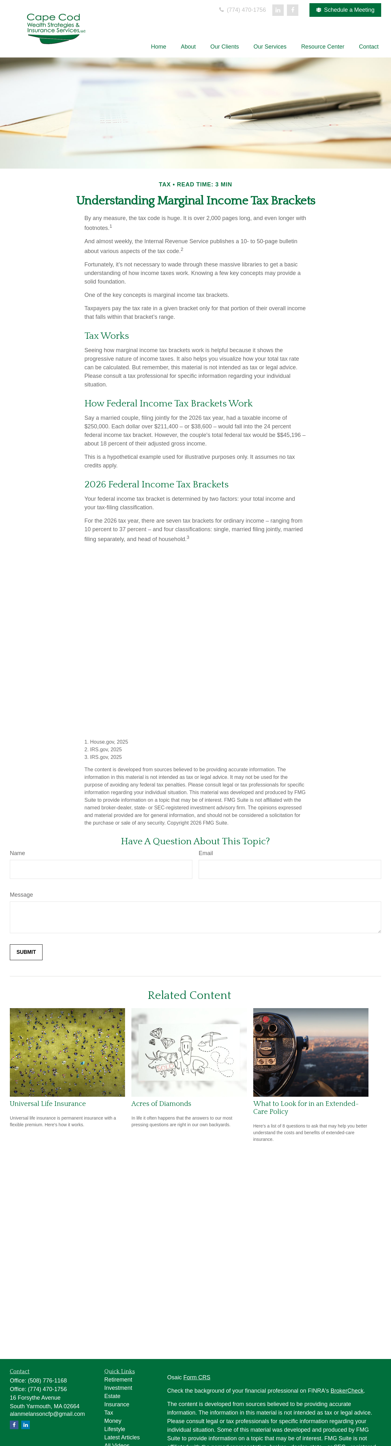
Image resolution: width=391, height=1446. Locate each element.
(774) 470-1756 (242, 10)
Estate (112, 1396)
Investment (118, 1388)
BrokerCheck (347, 1391)
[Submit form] (26, 952)
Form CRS (196, 1377)
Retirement (118, 1379)
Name (17, 853)
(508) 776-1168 (47, 1380)
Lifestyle (114, 1429)
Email (206, 853)
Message (21, 895)
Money (113, 1421)
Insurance (116, 1404)
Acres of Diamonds (161, 1104)
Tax (108, 1412)
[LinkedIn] (278, 10)
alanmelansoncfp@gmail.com (47, 1414)
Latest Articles (122, 1437)
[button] (159, 47)
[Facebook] (292, 10)
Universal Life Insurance (48, 1104)
